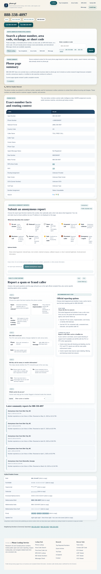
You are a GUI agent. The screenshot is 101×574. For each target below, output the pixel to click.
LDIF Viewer (80, 553)
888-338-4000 (35, 527)
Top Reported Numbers (62, 545)
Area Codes (74, 3)
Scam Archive (60, 548)
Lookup (53, 3)
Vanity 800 (93, 3)
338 (53, 168)
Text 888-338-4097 (26, 24)
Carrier (11, 398)
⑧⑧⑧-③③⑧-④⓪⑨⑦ (41, 496)
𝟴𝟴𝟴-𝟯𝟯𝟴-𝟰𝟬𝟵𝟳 (40, 500)
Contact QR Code (81, 547)
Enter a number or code (66, 42)
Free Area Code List (41, 550)
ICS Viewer (79, 550)
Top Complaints (63, 3)
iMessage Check (40, 558)
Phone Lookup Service (20, 543)
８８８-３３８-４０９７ (42, 482)
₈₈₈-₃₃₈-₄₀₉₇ (38, 491)
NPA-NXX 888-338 (28, 19)
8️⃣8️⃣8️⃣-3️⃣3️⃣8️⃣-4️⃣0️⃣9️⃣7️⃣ (44, 513)
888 (53, 164)
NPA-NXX (83, 3)
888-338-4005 (54, 527)
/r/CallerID (59, 555)
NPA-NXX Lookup (40, 553)
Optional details (12, 247)
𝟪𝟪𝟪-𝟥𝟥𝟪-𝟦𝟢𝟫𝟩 (40, 504)
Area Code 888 (16, 19)
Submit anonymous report (33, 266)
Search (91, 50)
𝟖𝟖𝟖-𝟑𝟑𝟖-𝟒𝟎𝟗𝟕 (39, 478)
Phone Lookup (11, 51)
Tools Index (79, 545)
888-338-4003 (45, 527)
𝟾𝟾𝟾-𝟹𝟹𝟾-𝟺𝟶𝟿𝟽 (40, 509)
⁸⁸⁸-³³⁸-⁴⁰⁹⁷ (38, 487)
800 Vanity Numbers (41, 555)
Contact (58, 558)
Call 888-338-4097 (11, 24)
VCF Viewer (80, 555)
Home (6, 19)
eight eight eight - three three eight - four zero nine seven (52, 517)
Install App (92, 7)
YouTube (58, 551)
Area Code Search (40, 547)
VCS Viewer (80, 558)
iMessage (83, 7)
